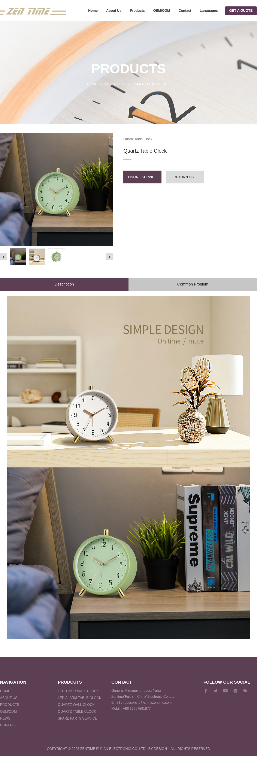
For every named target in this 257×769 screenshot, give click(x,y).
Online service (142, 177)
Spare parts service (77, 718)
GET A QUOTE (241, 10)
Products (137, 10)
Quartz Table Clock (150, 84)
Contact (184, 10)
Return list (185, 177)
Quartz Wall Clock (76, 705)
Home (93, 10)
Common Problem (192, 284)
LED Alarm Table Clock (79, 698)
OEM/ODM (161, 10)
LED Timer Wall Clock (78, 691)
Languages (209, 10)
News (5, 718)
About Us (113, 10)
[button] (3, 256)
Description (64, 284)
